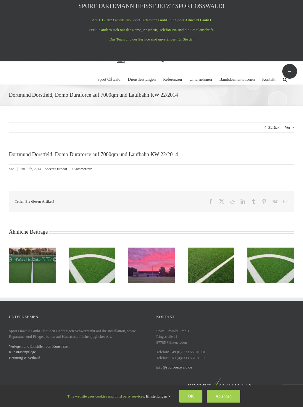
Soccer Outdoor (56, 169)
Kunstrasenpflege (22, 352)
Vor (287, 127)
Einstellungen (158, 396)
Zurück (274, 127)
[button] (285, 79)
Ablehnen (223, 396)
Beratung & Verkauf (24, 358)
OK (191, 396)
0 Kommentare (81, 169)
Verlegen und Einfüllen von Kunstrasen (39, 346)
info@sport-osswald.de (174, 367)
